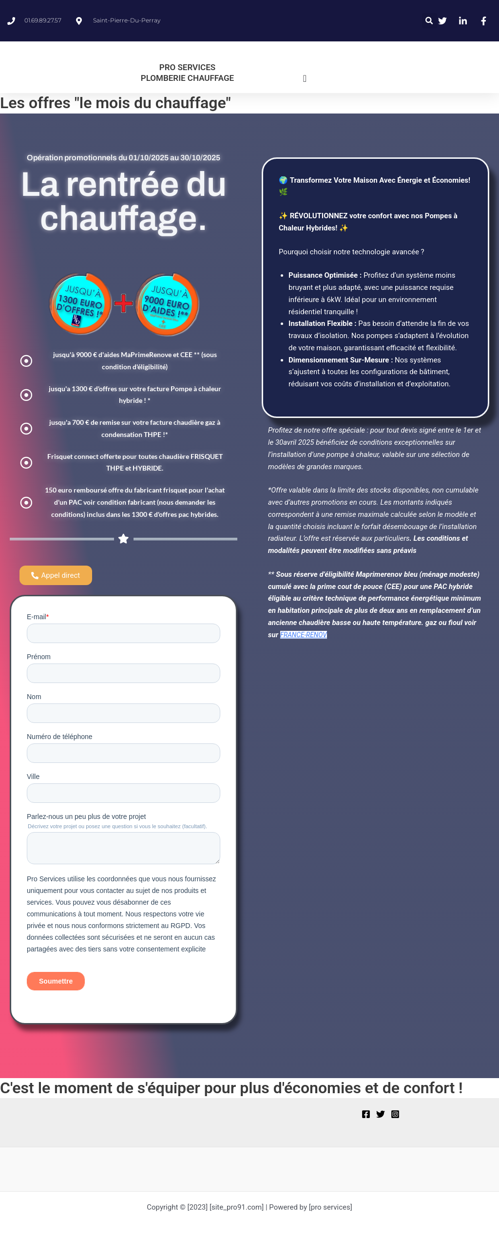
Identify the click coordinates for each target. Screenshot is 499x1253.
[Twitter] (380, 1117)
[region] (126, 1177)
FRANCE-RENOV (305, 634)
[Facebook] (366, 1117)
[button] (429, 20)
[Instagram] (395, 1117)
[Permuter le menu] (305, 78)
